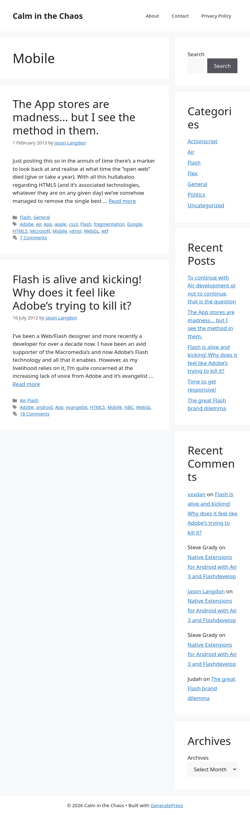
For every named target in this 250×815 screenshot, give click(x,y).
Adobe (27, 224)
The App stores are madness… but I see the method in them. (74, 117)
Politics (196, 194)
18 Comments (34, 414)
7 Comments (33, 238)
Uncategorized (206, 205)
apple (60, 224)
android (44, 407)
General (41, 217)
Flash (25, 217)
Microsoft (40, 231)
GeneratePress (167, 805)
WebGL (91, 231)
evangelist (77, 407)
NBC (128, 407)
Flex (192, 173)
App (48, 224)
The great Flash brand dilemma (212, 688)
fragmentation (109, 224)
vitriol (75, 231)
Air (39, 224)
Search (196, 54)
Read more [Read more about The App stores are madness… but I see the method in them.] (122, 200)
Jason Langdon (206, 591)
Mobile (60, 231)
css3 (73, 224)
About (152, 16)
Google (134, 224)
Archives (198, 757)
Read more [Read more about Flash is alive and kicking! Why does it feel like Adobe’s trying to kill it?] (26, 384)
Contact (180, 16)
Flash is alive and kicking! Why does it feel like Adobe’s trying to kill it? (77, 292)
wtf (105, 231)
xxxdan (197, 494)
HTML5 (20, 231)
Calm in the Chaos (48, 15)
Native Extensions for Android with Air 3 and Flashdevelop (212, 566)
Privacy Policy (216, 16)
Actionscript (203, 141)
